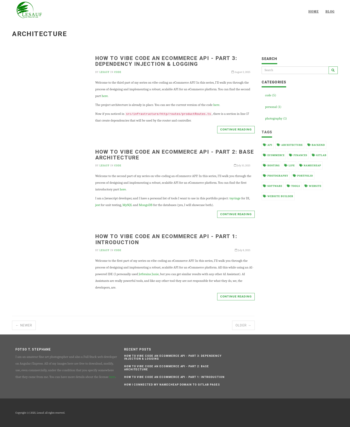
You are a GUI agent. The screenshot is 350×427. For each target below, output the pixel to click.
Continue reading (236, 129)
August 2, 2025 (240, 72)
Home (313, 12)
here (105, 96)
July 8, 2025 (242, 250)
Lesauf (105, 72)
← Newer (23, 325)
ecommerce (274, 155)
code (117, 72)
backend (316, 144)
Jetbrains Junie (149, 274)
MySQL (127, 205)
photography (275, 175)
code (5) (270, 95)
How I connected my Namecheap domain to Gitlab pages (172, 384)
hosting (271, 165)
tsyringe (235, 198)
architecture (290, 144)
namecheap (310, 165)
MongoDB (145, 205)
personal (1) (273, 107)
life (289, 165)
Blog (330, 12)
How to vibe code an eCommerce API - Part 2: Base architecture (174, 155)
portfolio (303, 175)
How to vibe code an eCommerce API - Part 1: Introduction (166, 239)
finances (298, 155)
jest (97, 205)
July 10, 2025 (242, 165)
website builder (278, 196)
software (272, 186)
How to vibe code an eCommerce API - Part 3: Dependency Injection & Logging (166, 61)
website (312, 186)
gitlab (319, 155)
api (267, 144)
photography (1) (276, 118)
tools (293, 186)
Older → (243, 325)
